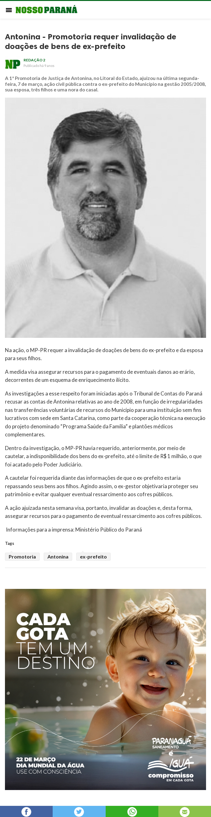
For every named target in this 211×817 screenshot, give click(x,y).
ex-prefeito (93, 556)
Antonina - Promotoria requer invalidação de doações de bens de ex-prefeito (90, 41)
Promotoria (22, 556)
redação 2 (34, 60)
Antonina (57, 556)
